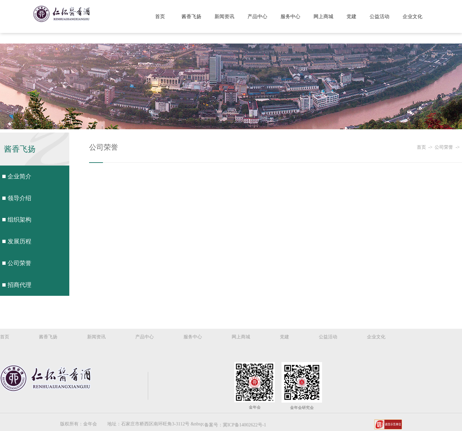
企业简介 (19, 176)
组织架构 (19, 219)
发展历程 (19, 241)
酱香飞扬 (193, 16)
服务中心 (291, 16)
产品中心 (258, 16)
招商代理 (19, 284)
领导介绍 (19, 198)
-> (431, 147)
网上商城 (324, 16)
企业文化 (412, 16)
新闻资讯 (226, 16)
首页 (162, 16)
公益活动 (380, 16)
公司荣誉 (19, 263)
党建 (352, 16)
